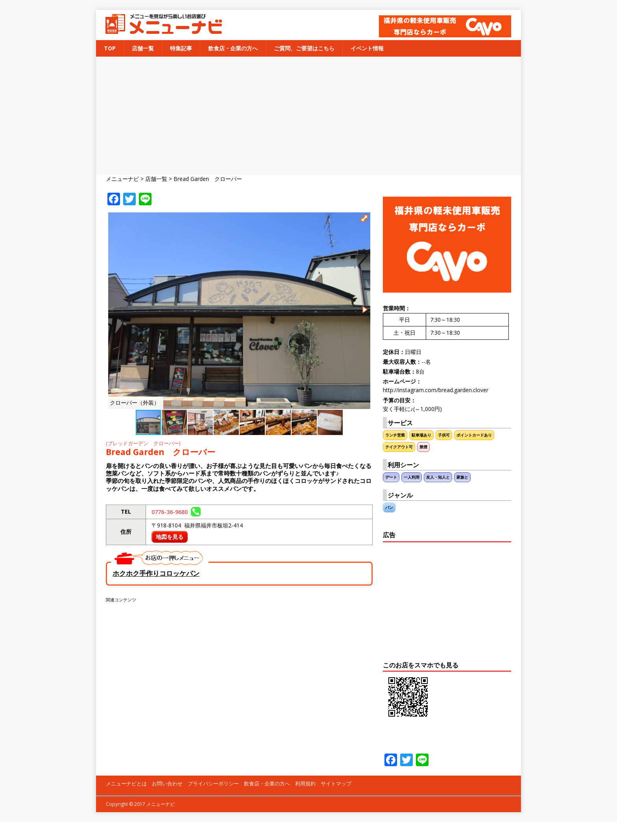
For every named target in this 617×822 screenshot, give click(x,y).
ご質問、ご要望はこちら (304, 48)
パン (389, 507)
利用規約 (305, 783)
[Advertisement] (308, 116)
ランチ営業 (395, 435)
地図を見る (169, 536)
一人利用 (411, 477)
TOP (110, 48)
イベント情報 (367, 48)
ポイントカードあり (474, 435)
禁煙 (423, 447)
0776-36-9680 (176, 512)
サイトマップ (336, 783)
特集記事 (181, 48)
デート (391, 477)
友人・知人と (438, 477)
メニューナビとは (126, 783)
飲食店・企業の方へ (233, 48)
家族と (462, 477)
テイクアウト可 (399, 447)
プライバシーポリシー (213, 783)
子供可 (444, 435)
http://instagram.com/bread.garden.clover (435, 390)
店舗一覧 (143, 48)
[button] (365, 219)
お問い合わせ (167, 783)
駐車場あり (421, 435)
